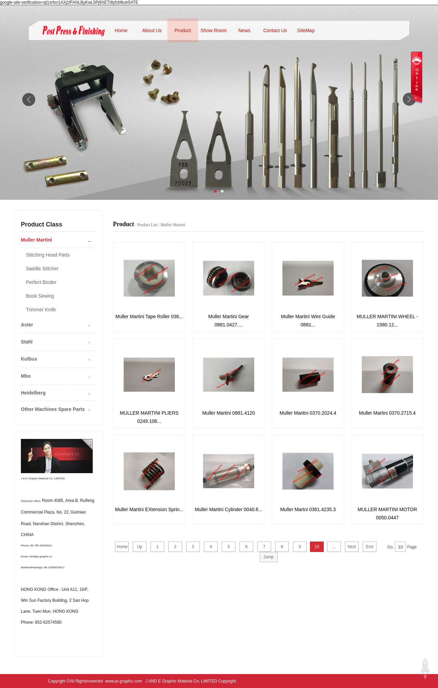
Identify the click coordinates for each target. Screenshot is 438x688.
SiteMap (305, 30)
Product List (147, 224)
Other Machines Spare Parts (53, 409)
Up (139, 546)
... (334, 546)
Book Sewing (40, 296)
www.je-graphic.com (123, 681)
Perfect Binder (41, 282)
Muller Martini (172, 224)
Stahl (27, 342)
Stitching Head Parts (48, 255)
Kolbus (29, 359)
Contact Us (275, 30)
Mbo (26, 376)
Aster (27, 324)
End (369, 546)
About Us (152, 30)
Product (183, 30)
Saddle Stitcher (42, 268)
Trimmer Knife (41, 309)
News (244, 30)
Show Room (214, 30)
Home (121, 30)
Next (352, 546)
